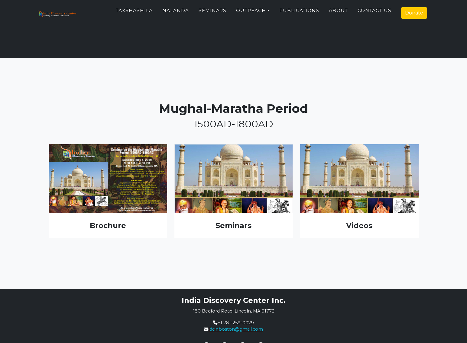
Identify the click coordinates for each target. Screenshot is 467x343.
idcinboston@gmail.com (236, 329)
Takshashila (134, 13)
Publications (299, 13)
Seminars (213, 13)
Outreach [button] (251, 13)
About (338, 13)
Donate (414, 15)
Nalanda (175, 13)
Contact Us (374, 13)
